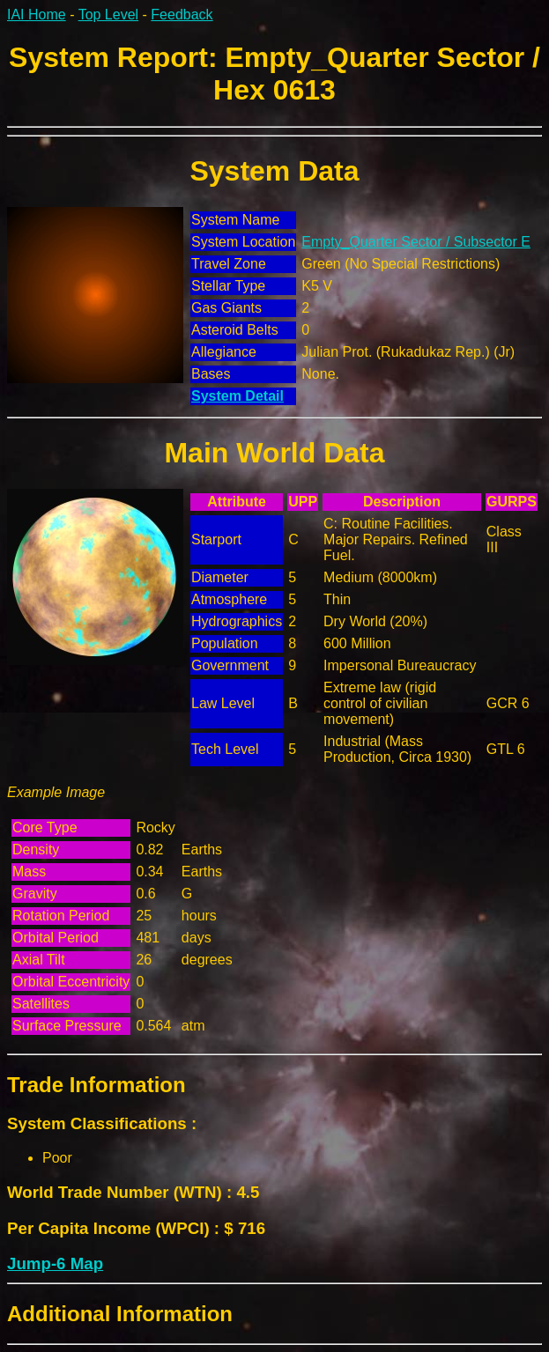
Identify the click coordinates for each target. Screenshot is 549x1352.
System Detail (237, 395)
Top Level (108, 14)
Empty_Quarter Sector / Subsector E (415, 241)
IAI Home (36, 14)
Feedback (181, 14)
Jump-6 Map (55, 1263)
